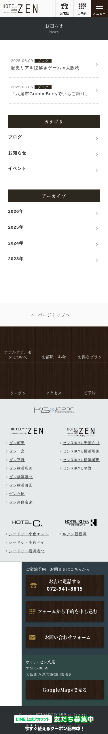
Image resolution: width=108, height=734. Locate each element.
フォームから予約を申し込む (67, 611)
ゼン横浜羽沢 (21, 468)
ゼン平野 (17, 460)
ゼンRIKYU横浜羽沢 (81, 451)
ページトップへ (54, 314)
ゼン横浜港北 (21, 477)
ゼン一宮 (17, 451)
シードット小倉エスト (29, 534)
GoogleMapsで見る (65, 689)
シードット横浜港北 (27, 551)
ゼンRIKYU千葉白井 (81, 443)
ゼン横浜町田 (21, 485)
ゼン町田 (17, 443)
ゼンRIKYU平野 (77, 468)
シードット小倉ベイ (27, 542)
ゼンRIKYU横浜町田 (81, 460)
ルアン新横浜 (74, 534)
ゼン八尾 (17, 493)
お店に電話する (65, 585)
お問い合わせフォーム (68, 637)
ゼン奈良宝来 (21, 502)
